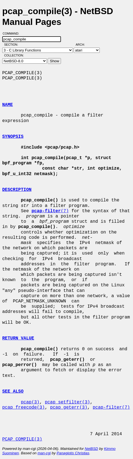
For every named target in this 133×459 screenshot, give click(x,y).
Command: (12, 33)
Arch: (83, 44)
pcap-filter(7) (111, 407)
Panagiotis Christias (73, 453)
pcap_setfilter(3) (67, 402)
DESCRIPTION (17, 190)
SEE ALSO (13, 391)
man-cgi (43, 453)
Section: (12, 44)
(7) (50, 211)
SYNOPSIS (13, 137)
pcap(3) (30, 402)
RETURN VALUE (18, 338)
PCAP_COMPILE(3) (22, 439)
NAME (7, 105)
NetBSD (91, 449)
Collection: (14, 55)
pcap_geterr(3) (68, 407)
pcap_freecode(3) (23, 407)
